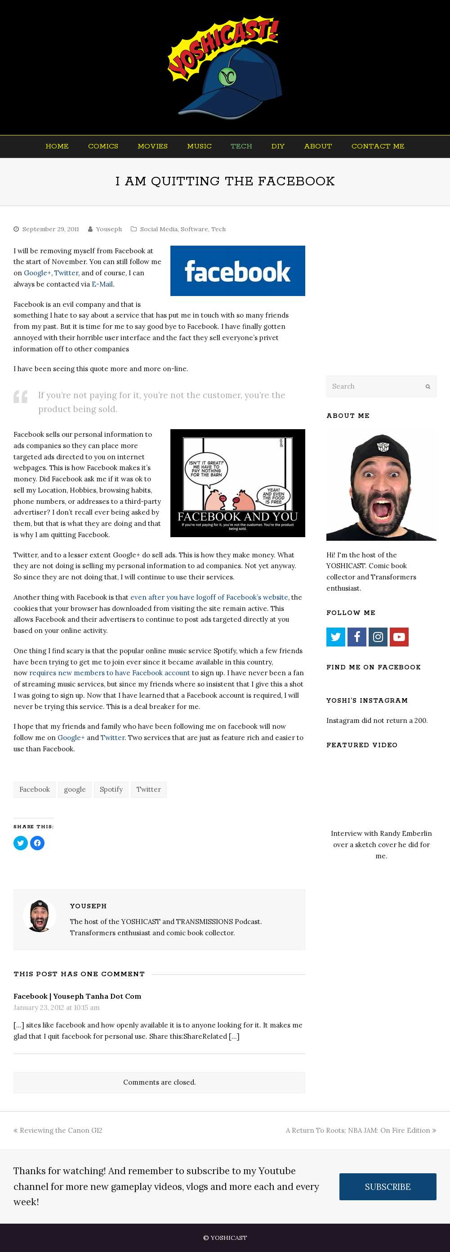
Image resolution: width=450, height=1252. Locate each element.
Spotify (111, 789)
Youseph (109, 229)
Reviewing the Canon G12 (57, 1130)
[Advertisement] (388, 302)
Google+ (37, 273)
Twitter (66, 273)
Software (194, 229)
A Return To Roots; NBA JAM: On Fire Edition (361, 1130)
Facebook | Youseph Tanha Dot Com (77, 996)
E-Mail (102, 284)
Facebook (34, 789)
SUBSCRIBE (388, 1186)
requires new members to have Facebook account (109, 673)
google (75, 789)
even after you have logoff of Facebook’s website (209, 597)
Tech (218, 229)
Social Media (159, 229)
